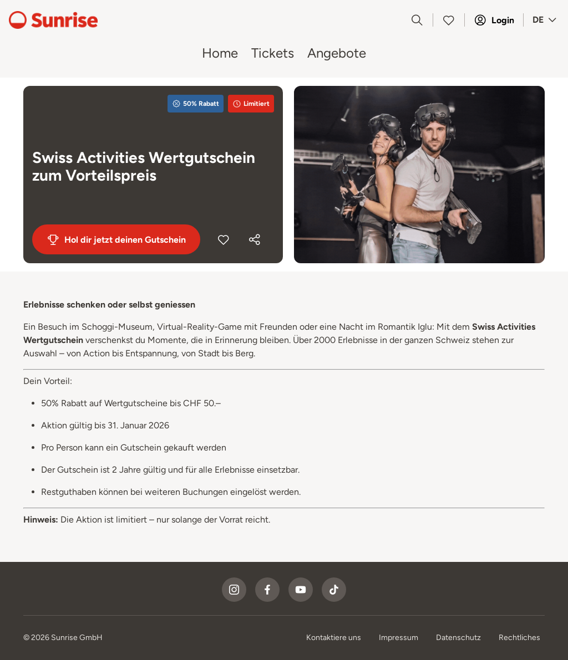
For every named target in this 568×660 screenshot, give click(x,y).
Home (220, 53)
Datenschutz (458, 637)
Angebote (336, 53)
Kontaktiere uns (333, 637)
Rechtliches (519, 637)
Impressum (398, 637)
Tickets (272, 53)
